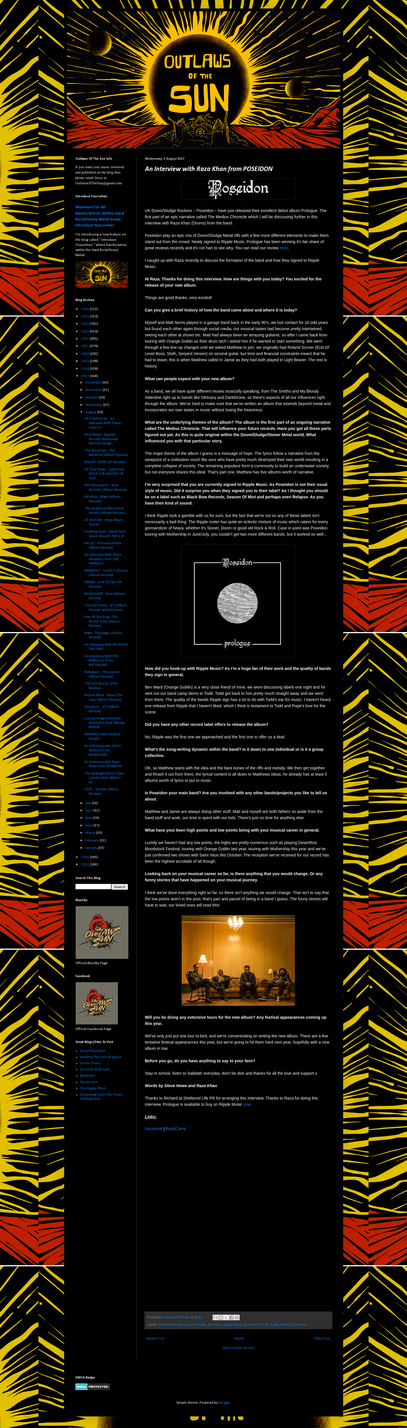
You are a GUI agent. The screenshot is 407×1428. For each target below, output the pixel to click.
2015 (85, 864)
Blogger (224, 1403)
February (92, 840)
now (246, 1104)
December (93, 382)
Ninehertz (87, 1076)
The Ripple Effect (93, 1088)
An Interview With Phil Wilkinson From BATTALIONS (101, 660)
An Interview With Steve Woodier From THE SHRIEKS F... (103, 559)
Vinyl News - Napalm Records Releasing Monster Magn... (101, 439)
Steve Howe (298, 1325)
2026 (85, 309)
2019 (85, 361)
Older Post (322, 1338)
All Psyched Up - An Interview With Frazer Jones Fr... (103, 423)
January (91, 848)
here (284, 248)
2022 (85, 339)
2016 (85, 857)
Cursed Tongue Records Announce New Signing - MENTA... (105, 723)
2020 (85, 354)
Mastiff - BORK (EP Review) (105, 462)
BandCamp (176, 1128)
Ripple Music (233, 1325)
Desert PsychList (92, 1051)
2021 (85, 346)
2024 (85, 324)
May (89, 818)
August (91, 412)
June (89, 810)
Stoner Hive (89, 1082)
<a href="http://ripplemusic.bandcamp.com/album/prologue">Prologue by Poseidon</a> (194, 1221)
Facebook (154, 1128)
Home (239, 1338)
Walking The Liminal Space (100, 1057)
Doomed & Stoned (94, 1069)
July (88, 803)
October (92, 397)
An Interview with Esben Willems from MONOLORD (103, 750)
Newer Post (155, 1338)
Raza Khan (215, 1325)
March (90, 833)
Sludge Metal (279, 1325)
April (89, 825)
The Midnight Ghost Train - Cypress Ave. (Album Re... (105, 778)
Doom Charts (90, 1063)
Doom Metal (166, 1325)
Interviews (184, 1325)
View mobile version (238, 1348)
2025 (85, 316)
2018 (85, 369)
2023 (85, 331)
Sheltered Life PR (255, 1325)
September (94, 405)
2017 (85, 376)
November (94, 390)
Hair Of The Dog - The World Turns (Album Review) (102, 621)
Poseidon (199, 1325)
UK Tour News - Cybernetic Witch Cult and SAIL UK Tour (105, 474)
